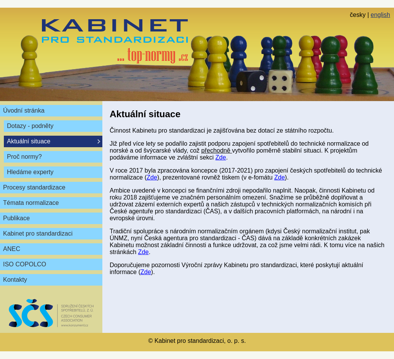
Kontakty (15, 279)
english (380, 15)
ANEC (11, 249)
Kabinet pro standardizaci (38, 233)
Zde (220, 157)
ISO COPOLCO (24, 264)
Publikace (16, 218)
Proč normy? (24, 156)
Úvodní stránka (24, 110)
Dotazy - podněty (30, 126)
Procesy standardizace (34, 187)
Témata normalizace (31, 202)
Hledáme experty (30, 172)
